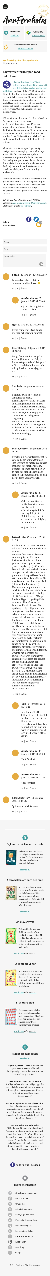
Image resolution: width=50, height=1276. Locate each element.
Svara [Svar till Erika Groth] (24, 693)
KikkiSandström (21, 797)
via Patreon (25, 205)
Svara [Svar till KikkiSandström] (24, 811)
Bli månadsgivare (38, 35)
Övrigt (18, 1252)
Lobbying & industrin (24, 1214)
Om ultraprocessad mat (26, 1193)
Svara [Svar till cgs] (24, 338)
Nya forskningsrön (12, 60)
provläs (32, 953)
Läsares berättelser (24, 1231)
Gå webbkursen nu (25, 48)
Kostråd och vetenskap (26, 1220)
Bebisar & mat (22, 1198)
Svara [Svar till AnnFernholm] (33, 314)
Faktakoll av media (23, 1209)
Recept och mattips (24, 1236)
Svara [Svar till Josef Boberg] (24, 376)
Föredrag (19, 1247)
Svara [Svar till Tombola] (24, 438)
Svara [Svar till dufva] (24, 288)
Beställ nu (15, 35)
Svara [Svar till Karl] (33, 741)
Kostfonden (20, 1241)
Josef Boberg (19, 348)
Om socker (20, 1203)
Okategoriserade (30, 60)
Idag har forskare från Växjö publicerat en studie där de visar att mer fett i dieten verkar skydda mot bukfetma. (25, 86)
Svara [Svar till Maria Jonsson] (24, 483)
